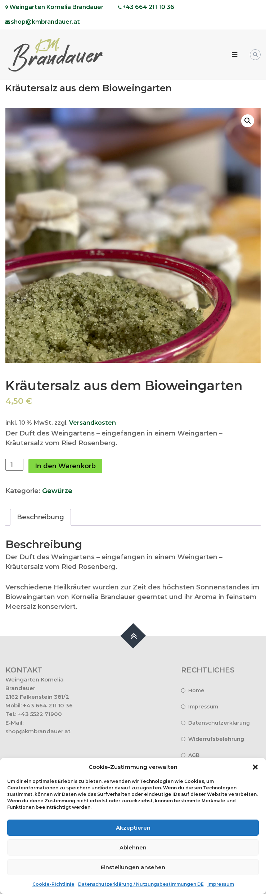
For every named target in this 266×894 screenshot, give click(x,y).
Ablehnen (133, 847)
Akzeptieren (133, 827)
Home (196, 690)
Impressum (220, 884)
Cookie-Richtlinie (53, 884)
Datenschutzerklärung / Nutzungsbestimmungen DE (141, 884)
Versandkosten (92, 422)
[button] (255, 767)
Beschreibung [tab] (40, 517)
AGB (193, 755)
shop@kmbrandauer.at (38, 731)
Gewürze (57, 491)
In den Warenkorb (65, 466)
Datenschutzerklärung (219, 723)
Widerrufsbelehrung (216, 739)
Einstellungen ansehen (133, 867)
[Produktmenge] (14, 465)
